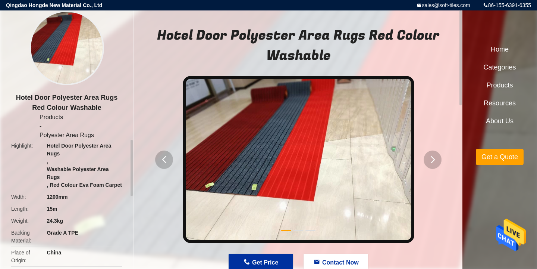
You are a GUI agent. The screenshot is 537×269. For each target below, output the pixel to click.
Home (500, 49)
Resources (500, 103)
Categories (499, 67)
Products (51, 117)
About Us (500, 121)
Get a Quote (499, 157)
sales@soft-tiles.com (446, 5)
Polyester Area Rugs (67, 135)
